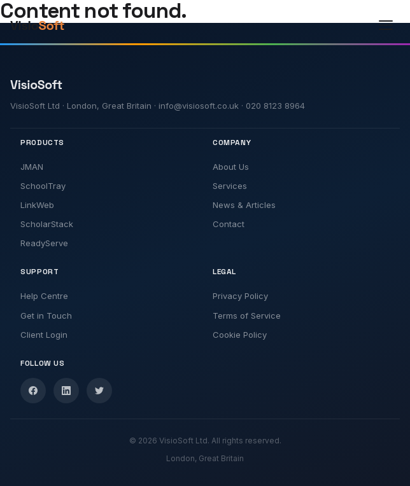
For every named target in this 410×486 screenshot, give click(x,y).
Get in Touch (46, 315)
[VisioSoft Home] (49, 25)
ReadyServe (44, 243)
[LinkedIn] (66, 390)
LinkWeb (37, 205)
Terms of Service (247, 315)
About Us (231, 167)
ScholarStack (46, 224)
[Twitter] (99, 390)
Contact (228, 224)
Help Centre (44, 296)
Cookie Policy (240, 335)
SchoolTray (43, 186)
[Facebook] (33, 390)
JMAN (31, 167)
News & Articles (244, 205)
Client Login (43, 335)
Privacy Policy (240, 296)
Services (230, 186)
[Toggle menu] (386, 25)
